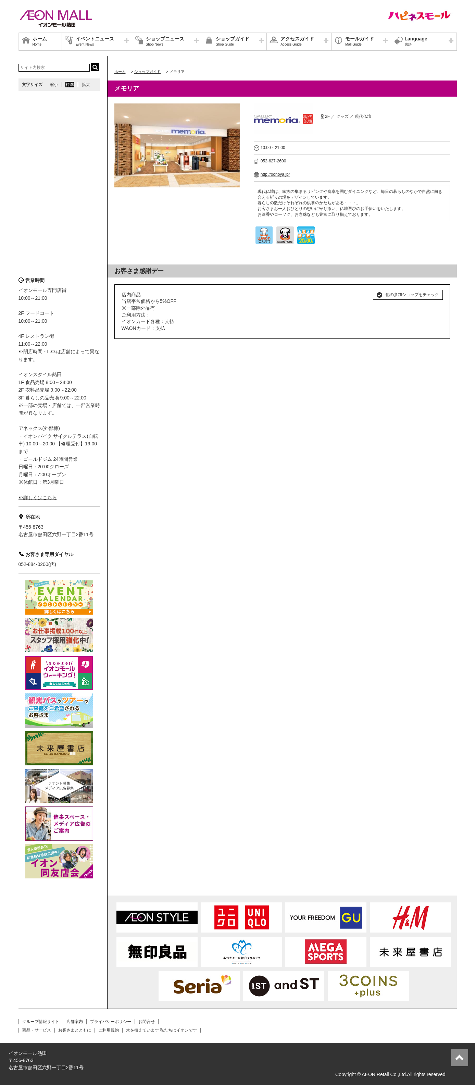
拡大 (86, 84)
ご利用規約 (108, 1030)
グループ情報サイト (40, 1021)
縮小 (54, 84)
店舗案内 (74, 1021)
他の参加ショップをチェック (412, 294)
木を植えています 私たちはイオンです (161, 1030)
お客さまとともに (74, 1030)
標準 (70, 84)
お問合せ (146, 1021)
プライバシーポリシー (110, 1021)
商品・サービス (36, 1030)
